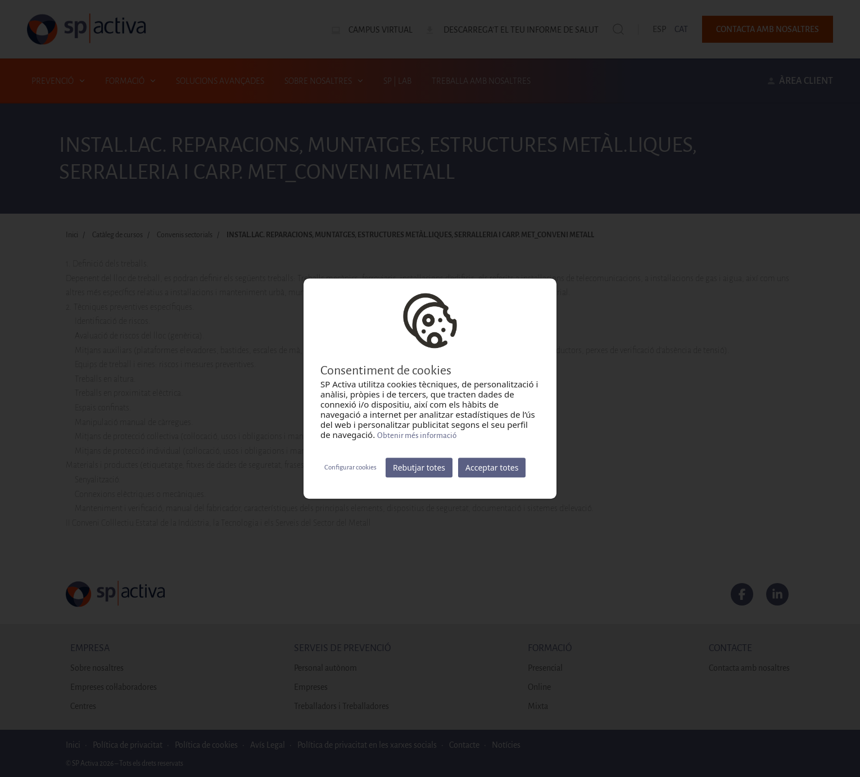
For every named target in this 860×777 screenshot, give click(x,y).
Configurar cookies (350, 467)
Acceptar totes (491, 467)
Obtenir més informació (416, 435)
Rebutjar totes (419, 467)
